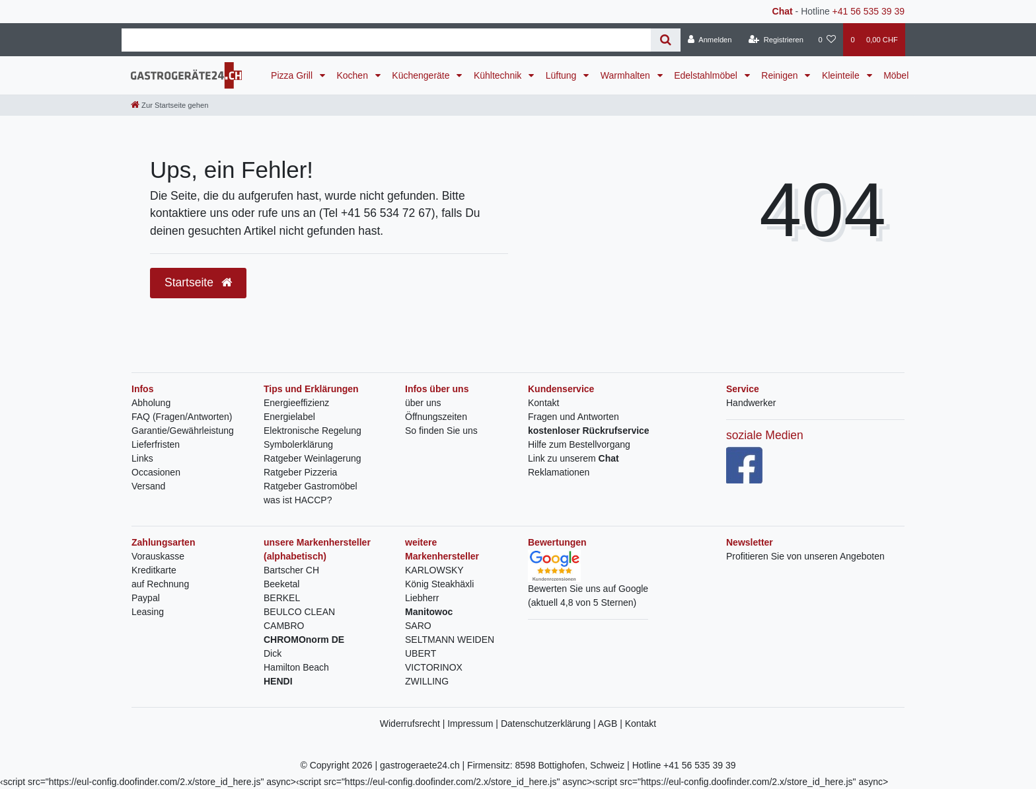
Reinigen (780, 75)
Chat (782, 11)
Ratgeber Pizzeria (300, 472)
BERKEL (282, 598)
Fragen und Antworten (573, 416)
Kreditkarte (153, 570)
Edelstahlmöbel (707, 75)
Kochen (353, 75)
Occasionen (155, 472)
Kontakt (543, 402)
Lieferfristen (155, 444)
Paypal (145, 598)
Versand (148, 486)
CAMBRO (284, 625)
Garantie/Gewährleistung (182, 430)
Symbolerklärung (298, 444)
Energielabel (289, 416)
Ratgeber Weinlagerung (312, 458)
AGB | (611, 723)
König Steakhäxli (439, 584)
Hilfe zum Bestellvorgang (579, 444)
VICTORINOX (433, 667)
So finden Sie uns (441, 430)
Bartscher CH (291, 570)
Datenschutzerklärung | (549, 723)
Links (142, 458)
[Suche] (666, 40)
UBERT (420, 653)
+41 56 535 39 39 (868, 11)
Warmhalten (627, 75)
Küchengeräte (422, 75)
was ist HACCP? (298, 500)
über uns (423, 402)
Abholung (150, 402)
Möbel (895, 75)
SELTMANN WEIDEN (449, 639)
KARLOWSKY (434, 570)
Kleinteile (842, 75)
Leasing (147, 611)
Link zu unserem (573, 458)
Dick (272, 653)
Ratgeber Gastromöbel (310, 486)
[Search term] (386, 40)
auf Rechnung (160, 584)
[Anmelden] (710, 39)
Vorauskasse (157, 556)
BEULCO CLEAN (299, 611)
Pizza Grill (293, 75)
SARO (418, 625)
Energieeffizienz (296, 402)
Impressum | (474, 723)
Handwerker (751, 402)
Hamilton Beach (296, 667)
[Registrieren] (776, 39)
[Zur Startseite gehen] (169, 105)
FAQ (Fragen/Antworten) (182, 416)
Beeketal (281, 584)
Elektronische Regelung (312, 430)
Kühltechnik (499, 75)
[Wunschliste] (827, 39)
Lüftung (562, 75)
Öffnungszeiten (436, 416)
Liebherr (422, 598)
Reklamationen (558, 472)
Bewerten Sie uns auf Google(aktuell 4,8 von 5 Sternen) (588, 584)
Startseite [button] (198, 282)
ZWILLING (427, 681)
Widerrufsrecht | (413, 723)
